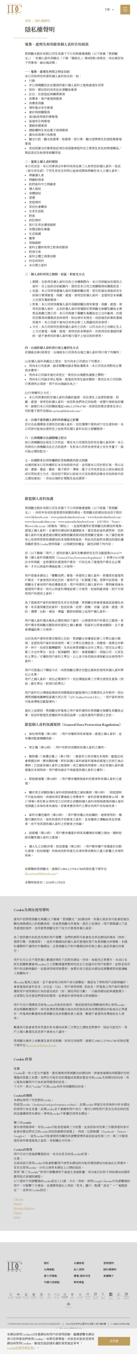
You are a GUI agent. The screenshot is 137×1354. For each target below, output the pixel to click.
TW (109, 10)
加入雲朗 (79, 1287)
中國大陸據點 (52, 1299)
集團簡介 (108, 1293)
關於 (46, 1280)
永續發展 (79, 1280)
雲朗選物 (108, 1280)
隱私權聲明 (42, 21)
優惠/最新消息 (82, 1293)
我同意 (114, 1341)
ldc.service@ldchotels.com (40, 873)
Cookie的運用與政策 (20, 1348)
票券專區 (79, 1299)
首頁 (28, 21)
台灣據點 (49, 1287)
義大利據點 (50, 1293)
